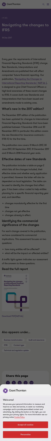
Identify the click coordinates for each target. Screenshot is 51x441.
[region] (25, 412)
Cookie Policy (19, 417)
